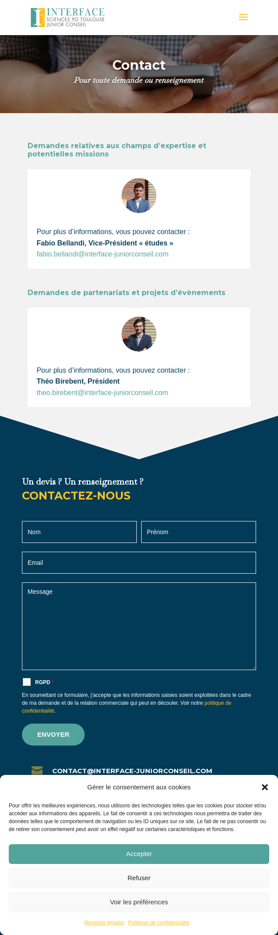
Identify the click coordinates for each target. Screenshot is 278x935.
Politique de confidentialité (158, 923)
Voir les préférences (139, 902)
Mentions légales (104, 923)
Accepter (139, 853)
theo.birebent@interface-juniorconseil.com (102, 403)
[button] (264, 787)
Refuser (139, 877)
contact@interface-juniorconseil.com (132, 771)
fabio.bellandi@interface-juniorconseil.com (102, 264)
